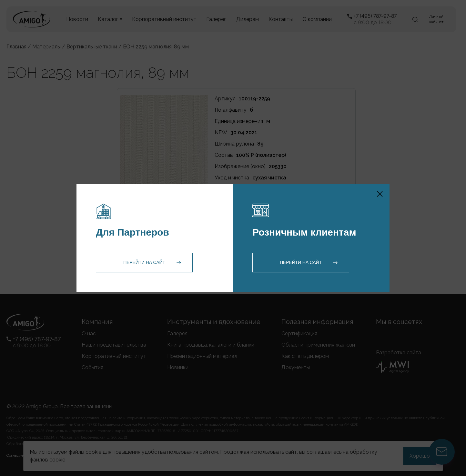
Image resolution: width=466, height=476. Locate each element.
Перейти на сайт (144, 262)
